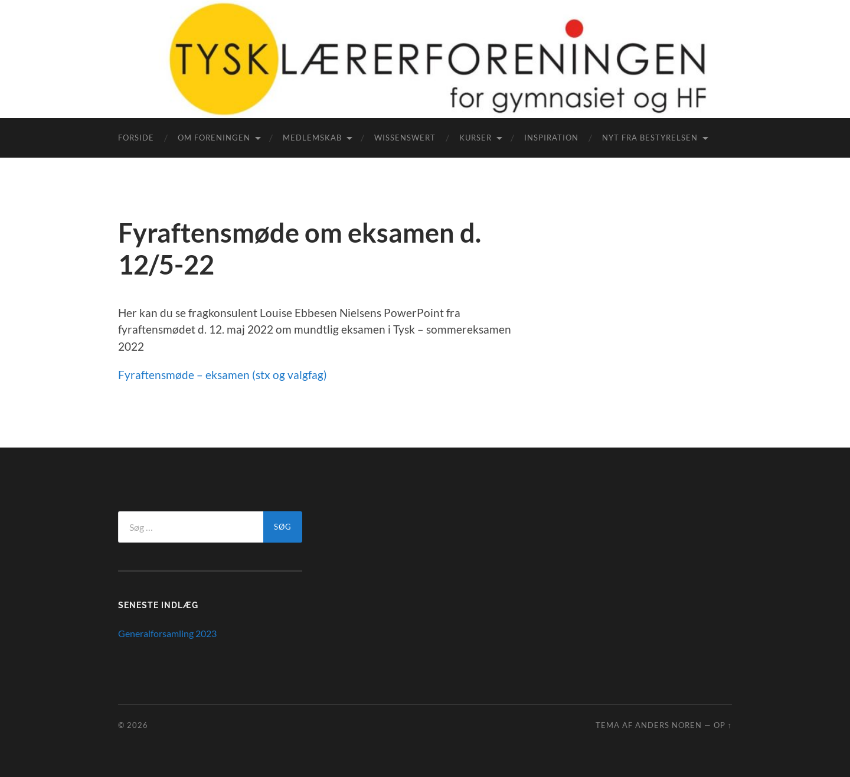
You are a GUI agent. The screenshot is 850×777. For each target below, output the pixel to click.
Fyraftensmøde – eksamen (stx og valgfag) (222, 374)
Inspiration (551, 137)
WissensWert (405, 137)
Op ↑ (723, 725)
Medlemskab (312, 137)
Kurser (475, 137)
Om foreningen (214, 137)
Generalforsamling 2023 (167, 633)
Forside (136, 137)
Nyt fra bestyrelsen (650, 137)
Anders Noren (668, 725)
